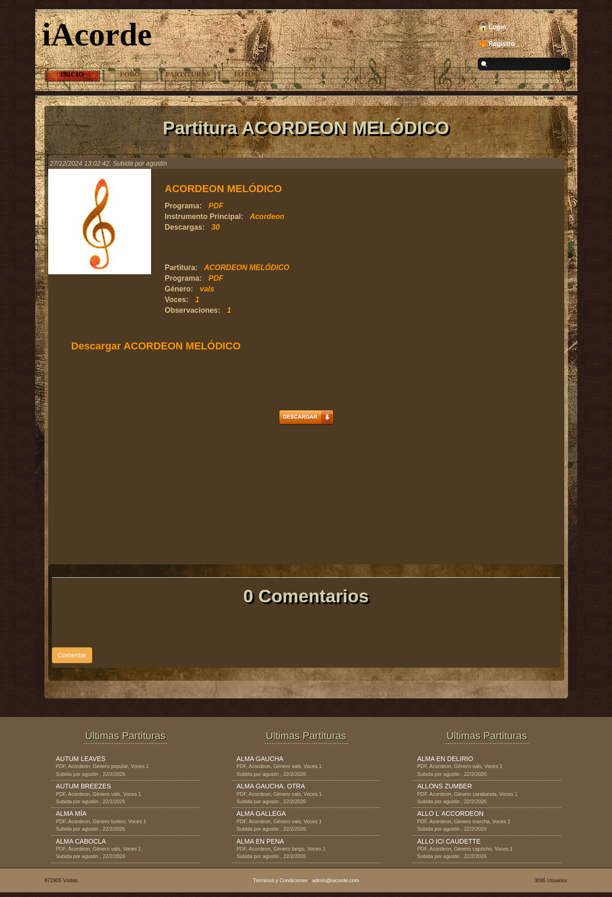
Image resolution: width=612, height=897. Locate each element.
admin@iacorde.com (335, 880)
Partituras (188, 74)
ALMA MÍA (71, 813)
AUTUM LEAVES (81, 758)
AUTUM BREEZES (83, 786)
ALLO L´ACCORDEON (450, 813)
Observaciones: (193, 310)
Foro (130, 74)
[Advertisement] (273, 248)
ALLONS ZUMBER (444, 786)
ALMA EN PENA (260, 841)
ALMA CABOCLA (81, 841)
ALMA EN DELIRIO (445, 758)
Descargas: (185, 227)
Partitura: (181, 267)
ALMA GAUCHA (260, 758)
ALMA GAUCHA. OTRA (271, 786)
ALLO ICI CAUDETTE (449, 841)
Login (497, 27)
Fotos (246, 74)
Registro (502, 43)
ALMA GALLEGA (261, 813)
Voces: (177, 299)
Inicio (72, 74)
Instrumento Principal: (204, 216)
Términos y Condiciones (280, 880)
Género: (179, 289)
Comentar (72, 655)
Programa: (183, 206)
